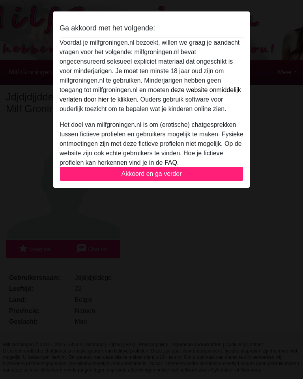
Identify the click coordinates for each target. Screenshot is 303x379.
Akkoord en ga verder (152, 173)
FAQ (171, 162)
